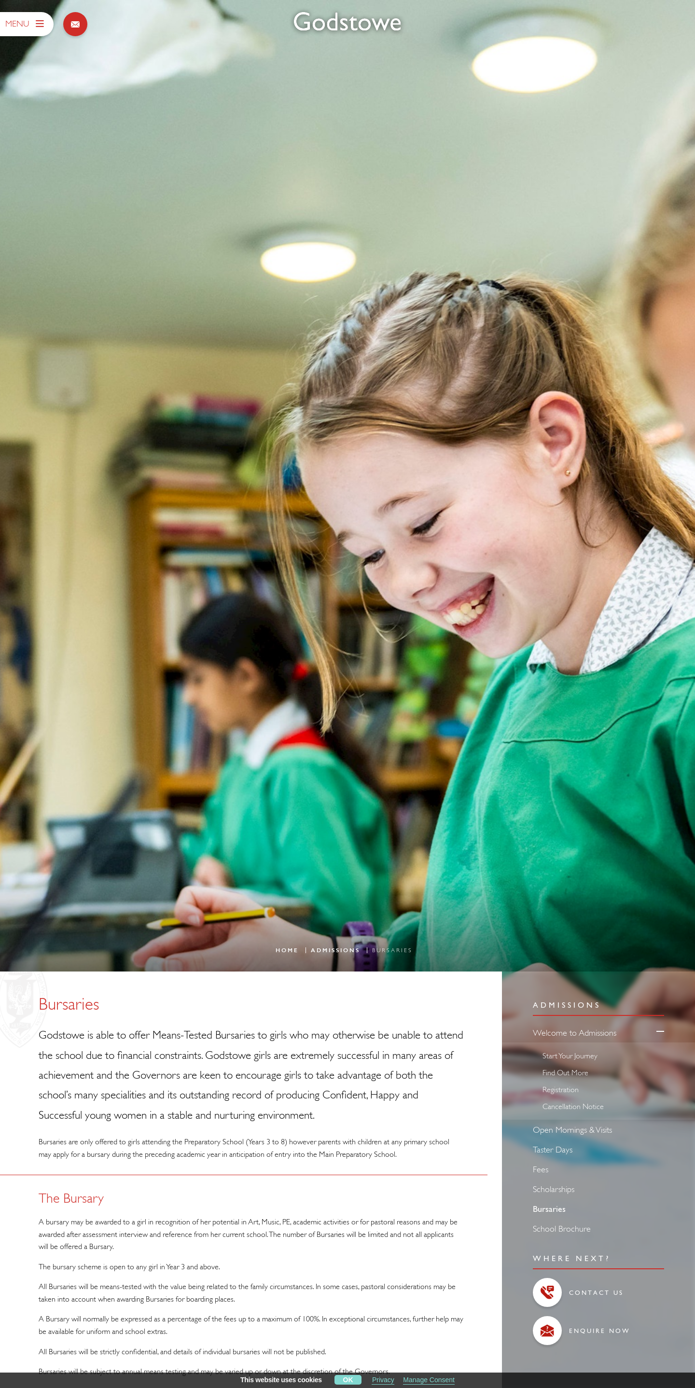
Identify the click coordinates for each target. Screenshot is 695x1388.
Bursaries (549, 1207)
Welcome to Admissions (574, 1030)
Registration (560, 1087)
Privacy (383, 1380)
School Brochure (562, 1226)
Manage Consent (429, 1380)
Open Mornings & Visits (572, 1127)
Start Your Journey (570, 1053)
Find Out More (565, 1070)
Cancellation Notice (573, 1104)
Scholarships (553, 1187)
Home (287, 949)
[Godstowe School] (347, 22)
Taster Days (552, 1147)
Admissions (335, 949)
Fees (540, 1167)
